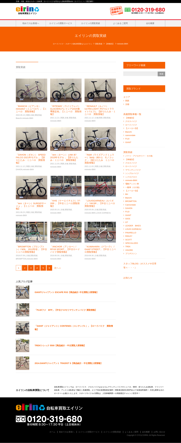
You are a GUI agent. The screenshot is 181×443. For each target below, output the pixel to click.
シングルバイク (132, 173)
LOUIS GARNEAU (103, 213)
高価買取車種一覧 (132, 114)
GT (126, 222)
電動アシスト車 (132, 184)
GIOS (127, 219)
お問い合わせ (159, 432)
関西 (28, 115)
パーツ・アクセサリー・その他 (138, 156)
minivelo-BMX (27, 118)
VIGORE (129, 250)
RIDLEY (128, 236)
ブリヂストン (131, 253)
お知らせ (127, 277)
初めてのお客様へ (30, 23)
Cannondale (130, 205)
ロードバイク (131, 125)
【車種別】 (109, 44)
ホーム (52, 432)
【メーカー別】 (132, 128)
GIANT (128, 142)
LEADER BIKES (133, 226)
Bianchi (19, 118)
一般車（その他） (133, 187)
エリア (126, 97)
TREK (128, 246)
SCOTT (128, 240)
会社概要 (150, 23)
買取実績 (98, 44)
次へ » (57, 268)
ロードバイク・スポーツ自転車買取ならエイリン (72, 44)
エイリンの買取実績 (90, 23)
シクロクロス (131, 177)
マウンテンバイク (133, 170)
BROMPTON (21, 259)
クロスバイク (131, 121)
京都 (32, 115)
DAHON (19, 169)
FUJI (127, 139)
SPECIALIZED (131, 243)
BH (126, 194)
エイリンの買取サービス (60, 23)
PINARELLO (130, 233)
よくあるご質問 (120, 23)
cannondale (130, 135)
